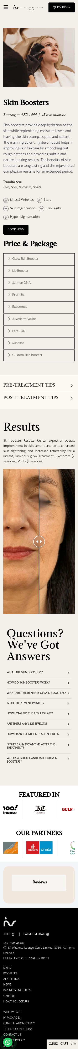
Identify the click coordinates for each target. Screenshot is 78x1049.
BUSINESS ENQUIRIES (17, 990)
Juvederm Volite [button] (24, 319)
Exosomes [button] (19, 307)
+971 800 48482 (14, 943)
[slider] (39, 541)
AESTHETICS (11, 979)
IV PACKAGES (12, 1018)
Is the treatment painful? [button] (25, 703)
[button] (11, 895)
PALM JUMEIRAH (37, 934)
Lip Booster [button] (20, 271)
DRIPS (7, 968)
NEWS (7, 985)
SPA (73, 1044)
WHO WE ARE (12, 1012)
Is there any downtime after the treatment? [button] (31, 747)
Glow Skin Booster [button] (25, 259)
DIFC (10, 934)
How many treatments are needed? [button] (33, 734)
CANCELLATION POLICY (19, 1023)
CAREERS (9, 996)
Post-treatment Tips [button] (30, 398)
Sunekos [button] (18, 343)
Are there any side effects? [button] (27, 724)
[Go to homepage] (28, 7)
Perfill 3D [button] (18, 331)
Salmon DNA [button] (21, 283)
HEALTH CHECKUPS (16, 1002)
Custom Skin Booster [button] (27, 355)
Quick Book (61, 7)
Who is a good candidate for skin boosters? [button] (32, 760)
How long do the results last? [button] (30, 714)
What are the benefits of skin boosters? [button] (36, 693)
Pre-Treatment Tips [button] (29, 385)
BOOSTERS (10, 973)
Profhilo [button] (18, 295)
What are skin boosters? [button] (25, 672)
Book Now (16, 229)
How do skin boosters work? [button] (28, 683)
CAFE (64, 1044)
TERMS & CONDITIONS (17, 1029)
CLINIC (53, 1044)
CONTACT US (12, 1035)
